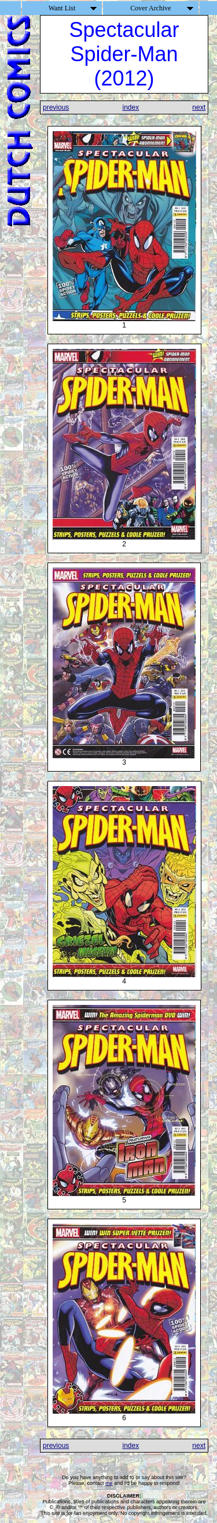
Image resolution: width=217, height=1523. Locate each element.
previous (56, 107)
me (109, 1483)
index (130, 107)
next (198, 107)
